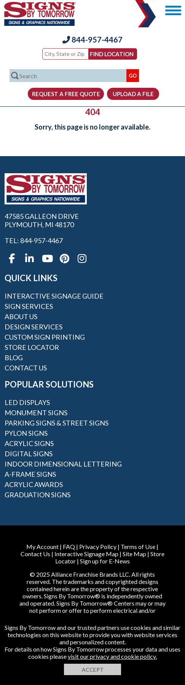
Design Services (33, 327)
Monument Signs (36, 412)
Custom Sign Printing (45, 337)
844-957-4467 (92, 39)
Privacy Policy (97, 546)
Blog (14, 357)
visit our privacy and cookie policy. (112, 656)
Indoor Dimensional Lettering (63, 464)
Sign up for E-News (105, 561)
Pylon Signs (26, 433)
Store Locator (32, 347)
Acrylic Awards (34, 484)
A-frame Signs (30, 474)
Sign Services (29, 306)
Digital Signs (29, 453)
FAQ (69, 546)
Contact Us (26, 368)
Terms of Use (138, 546)
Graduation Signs (37, 494)
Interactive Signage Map (86, 553)
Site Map (134, 553)
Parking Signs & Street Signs (56, 423)
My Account (42, 546)
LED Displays (27, 402)
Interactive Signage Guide (54, 296)
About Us (21, 316)
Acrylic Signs (29, 443)
